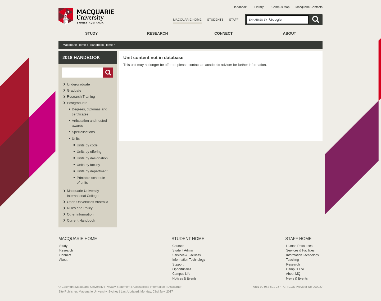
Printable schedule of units (91, 180)
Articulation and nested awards (89, 123)
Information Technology (188, 260)
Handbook (240, 6)
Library (259, 6)
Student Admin (182, 250)
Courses (178, 246)
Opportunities (181, 269)
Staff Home (298, 238)
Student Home (187, 238)
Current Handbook (81, 220)
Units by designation (92, 158)
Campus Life (181, 274)
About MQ (293, 274)
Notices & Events (184, 278)
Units (76, 139)
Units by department (92, 171)
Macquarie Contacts (309, 6)
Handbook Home (101, 44)
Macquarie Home (187, 19)
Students (215, 19)
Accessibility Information (149, 286)
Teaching (292, 260)
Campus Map (280, 6)
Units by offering (89, 152)
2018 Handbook (81, 57)
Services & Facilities (186, 255)
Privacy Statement (118, 286)
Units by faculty (88, 165)
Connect (223, 33)
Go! (108, 73)
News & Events (297, 278)
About (289, 33)
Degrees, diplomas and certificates (89, 111)
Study (91, 33)
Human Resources (299, 246)
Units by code (87, 145)
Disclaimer (174, 286)
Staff (234, 19)
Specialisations (83, 132)
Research (157, 33)
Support (177, 264)
